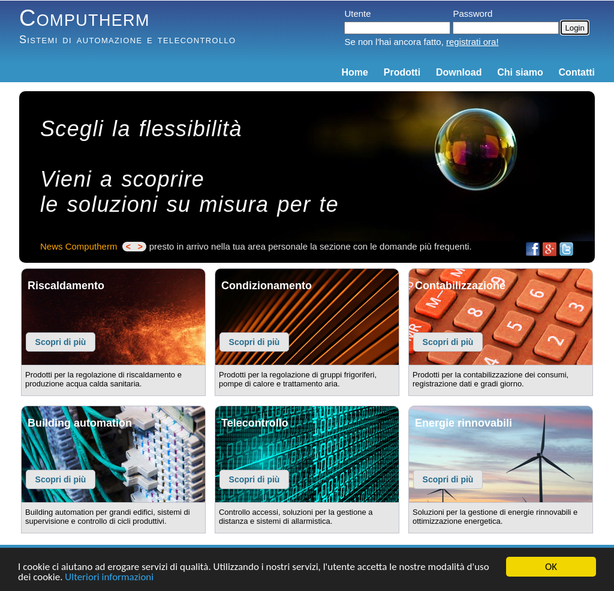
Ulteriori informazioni (109, 577)
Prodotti (402, 72)
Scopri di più (60, 342)
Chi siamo (520, 72)
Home (355, 72)
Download (458, 72)
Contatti (577, 72)
